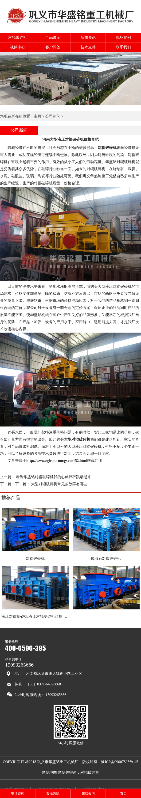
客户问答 (52, 47)
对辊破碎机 (17, 37)
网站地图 (49, 772)
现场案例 (123, 37)
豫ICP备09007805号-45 (119, 762)
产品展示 (52, 37)
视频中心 (17, 47)
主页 (37, 116)
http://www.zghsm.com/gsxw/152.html (56, 461)
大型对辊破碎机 (77, 439)
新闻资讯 (88, 37)
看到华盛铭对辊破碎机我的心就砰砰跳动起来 (53, 477)
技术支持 (88, 47)
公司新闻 (52, 116)
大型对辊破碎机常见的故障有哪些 (59, 484)
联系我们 (123, 47)
